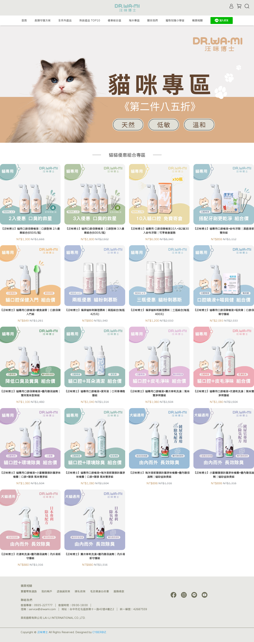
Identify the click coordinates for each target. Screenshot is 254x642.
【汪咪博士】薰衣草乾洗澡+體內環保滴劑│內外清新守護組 (94, 556)
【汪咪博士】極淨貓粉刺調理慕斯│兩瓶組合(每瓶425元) (95, 312)
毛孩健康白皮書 (99, 591)
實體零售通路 (29, 591)
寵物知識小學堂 (175, 20)
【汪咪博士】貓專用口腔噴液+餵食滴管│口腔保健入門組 (30, 312)
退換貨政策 (63, 591)
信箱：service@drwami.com (38, 609)
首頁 (24, 20)
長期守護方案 (43, 20)
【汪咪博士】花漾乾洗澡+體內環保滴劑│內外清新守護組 (30, 556)
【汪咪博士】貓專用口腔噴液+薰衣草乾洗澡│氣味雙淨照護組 (159, 393)
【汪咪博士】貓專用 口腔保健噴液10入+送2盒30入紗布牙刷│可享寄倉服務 (159, 230)
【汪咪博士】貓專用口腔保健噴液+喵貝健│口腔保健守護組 (223, 312)
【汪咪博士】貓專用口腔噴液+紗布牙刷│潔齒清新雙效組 (223, 230)
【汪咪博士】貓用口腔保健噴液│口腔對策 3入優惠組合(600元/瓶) (94, 230)
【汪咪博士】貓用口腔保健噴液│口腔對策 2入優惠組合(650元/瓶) (30, 230)
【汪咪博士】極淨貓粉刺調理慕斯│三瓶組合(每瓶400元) (159, 312)
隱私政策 (80, 591)
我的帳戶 (46, 591)
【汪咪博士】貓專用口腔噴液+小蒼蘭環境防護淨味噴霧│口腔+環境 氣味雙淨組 (30, 474)
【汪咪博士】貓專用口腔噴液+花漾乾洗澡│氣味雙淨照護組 (223, 393)
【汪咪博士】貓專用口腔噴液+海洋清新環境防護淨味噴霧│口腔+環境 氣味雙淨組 (94, 474)
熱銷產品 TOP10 (89, 20)
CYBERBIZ (99, 632)
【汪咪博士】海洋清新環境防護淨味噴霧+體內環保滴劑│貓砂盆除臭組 (159, 474)
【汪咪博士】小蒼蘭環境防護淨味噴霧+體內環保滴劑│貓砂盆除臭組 (223, 474)
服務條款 (118, 591)
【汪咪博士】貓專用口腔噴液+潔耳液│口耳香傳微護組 (94, 393)
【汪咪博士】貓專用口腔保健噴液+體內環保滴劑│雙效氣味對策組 (30, 393)
